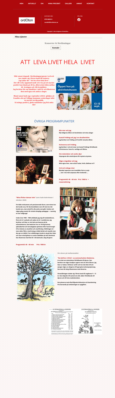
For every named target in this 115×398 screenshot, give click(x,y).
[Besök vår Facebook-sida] (78, 19)
